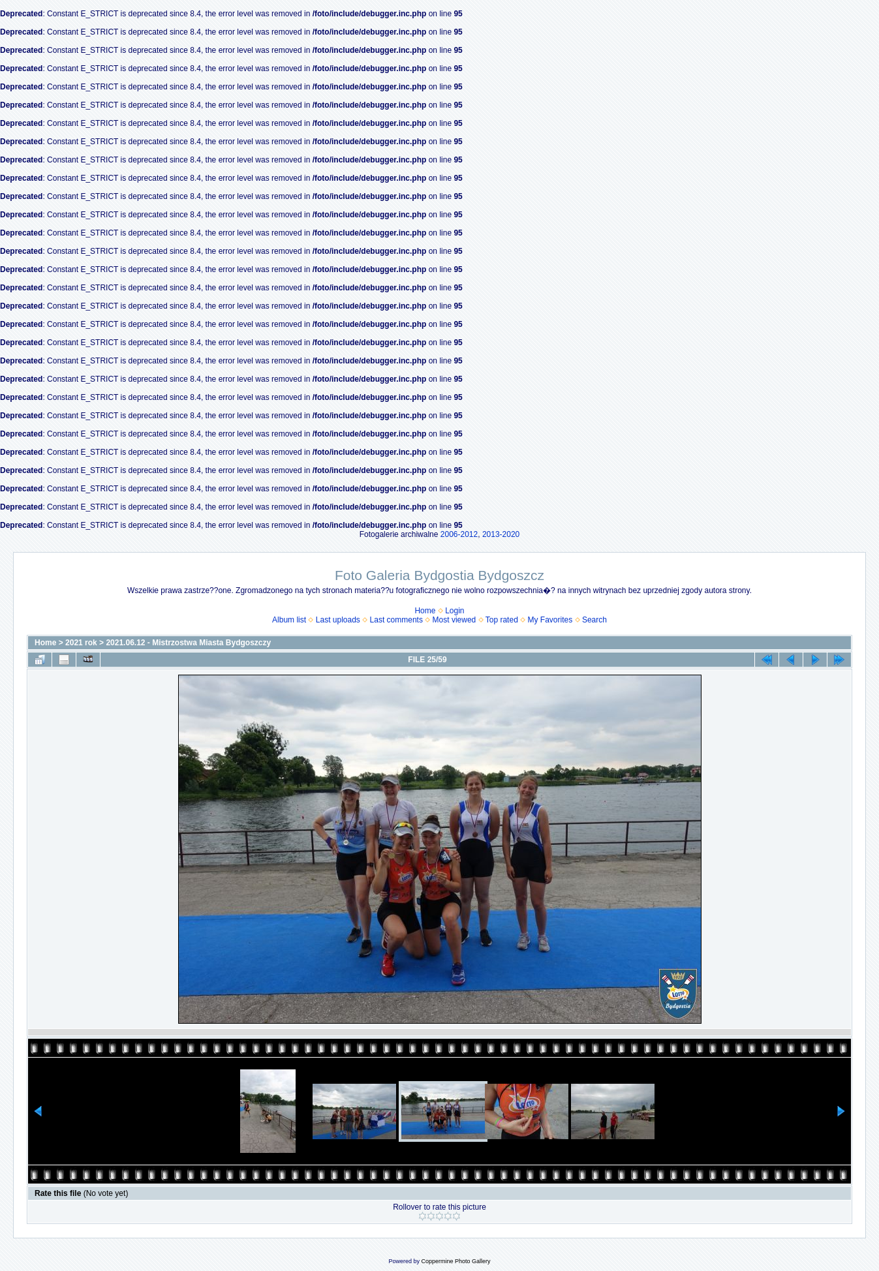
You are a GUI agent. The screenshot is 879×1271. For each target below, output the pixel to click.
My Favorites (550, 619)
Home (424, 610)
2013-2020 (500, 534)
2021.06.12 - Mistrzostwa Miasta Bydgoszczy (188, 642)
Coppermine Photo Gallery (455, 1261)
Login (454, 610)
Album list (289, 619)
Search (594, 619)
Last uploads (338, 619)
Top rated (502, 619)
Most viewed (454, 619)
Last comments (396, 619)
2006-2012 (459, 534)
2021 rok (81, 642)
